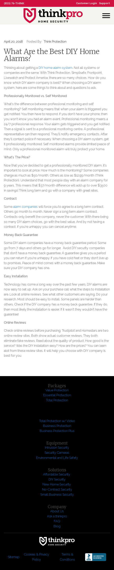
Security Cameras (57, 453)
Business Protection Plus (57, 431)
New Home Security (57, 484)
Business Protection (57, 426)
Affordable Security (57, 474)
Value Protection (57, 390)
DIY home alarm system (55, 68)
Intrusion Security (57, 447)
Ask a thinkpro (57, 516)
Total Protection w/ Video (57, 421)
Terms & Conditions (67, 557)
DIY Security (57, 479)
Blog (57, 526)
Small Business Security (57, 494)
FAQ (57, 521)
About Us (57, 511)
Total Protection (57, 400)
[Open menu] (106, 15)
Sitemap (13, 557)
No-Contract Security (57, 489)
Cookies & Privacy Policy (36, 557)
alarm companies (25, 207)
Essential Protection (57, 395)
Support (104, 3)
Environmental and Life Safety (57, 458)
